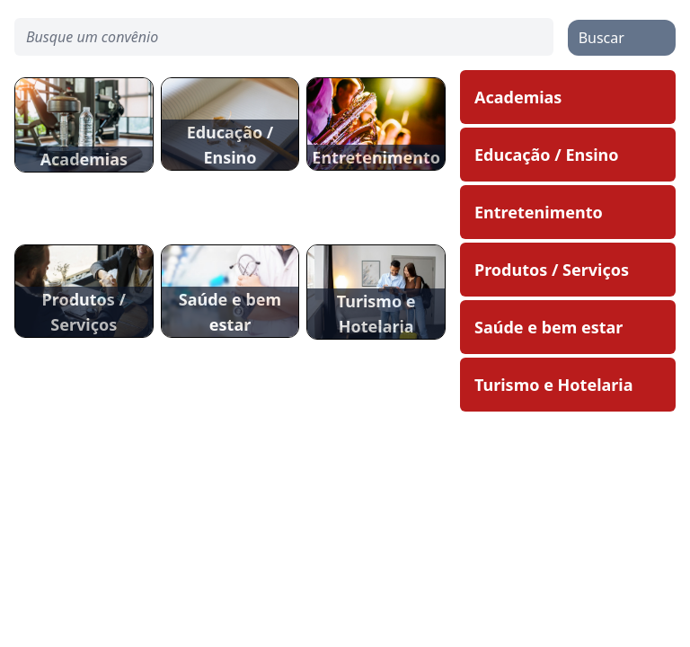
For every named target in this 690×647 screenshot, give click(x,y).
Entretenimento (538, 212)
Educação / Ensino (546, 154)
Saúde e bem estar (548, 327)
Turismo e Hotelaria (553, 384)
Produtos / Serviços (551, 269)
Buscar (601, 38)
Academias (518, 97)
